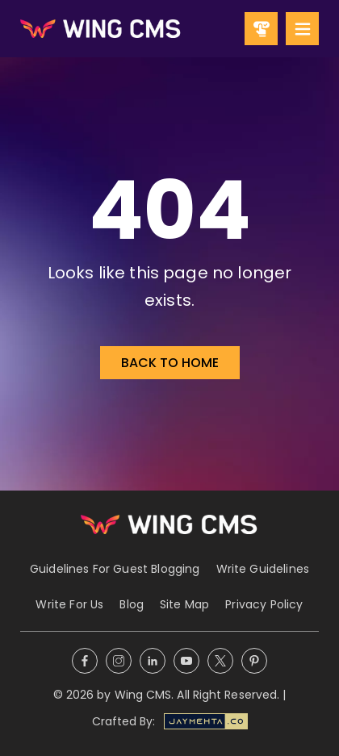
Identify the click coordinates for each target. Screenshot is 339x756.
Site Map (184, 604)
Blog (131, 604)
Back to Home (170, 362)
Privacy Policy (264, 604)
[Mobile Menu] (302, 28)
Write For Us (69, 604)
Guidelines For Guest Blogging (115, 569)
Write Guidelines (263, 569)
